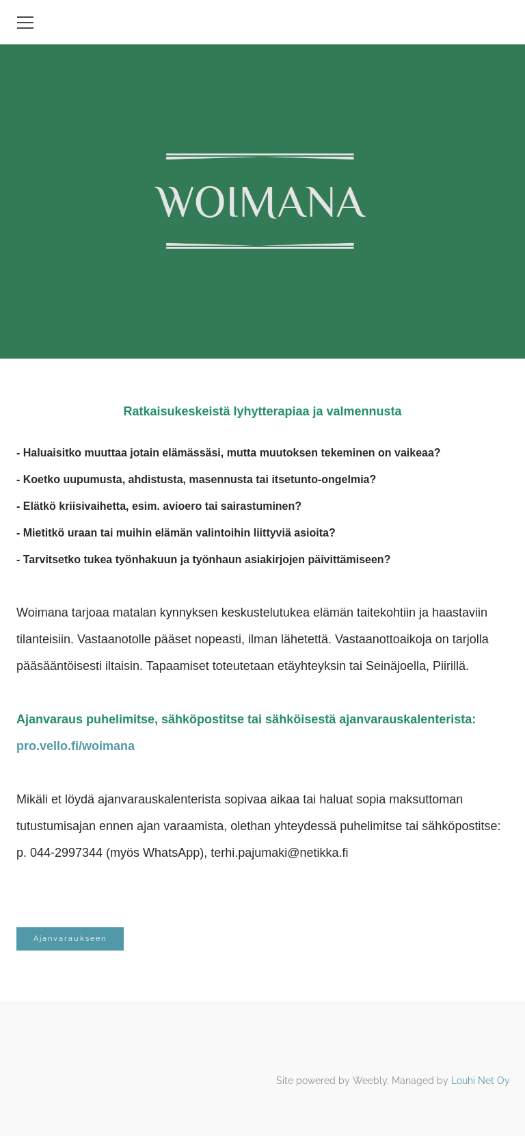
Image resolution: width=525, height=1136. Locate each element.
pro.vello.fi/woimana (75, 746)
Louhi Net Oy (480, 1080)
